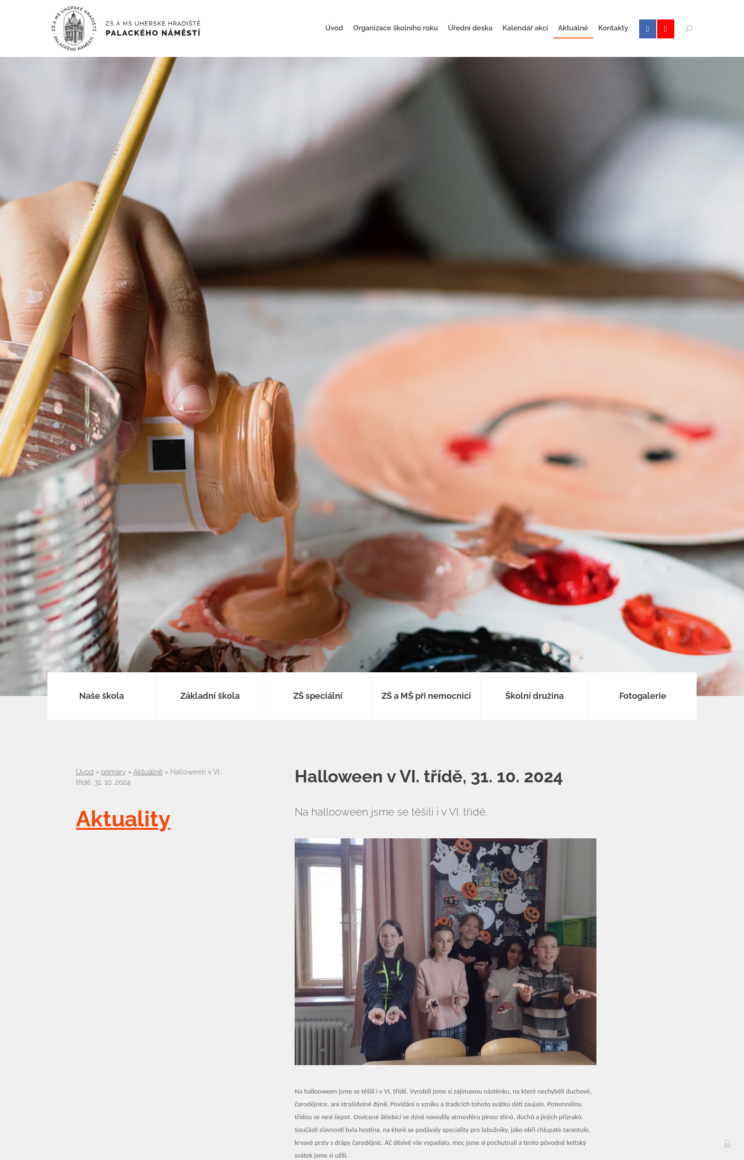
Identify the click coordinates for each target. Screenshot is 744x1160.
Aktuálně (148, 772)
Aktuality (123, 819)
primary (113, 772)
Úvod (84, 772)
